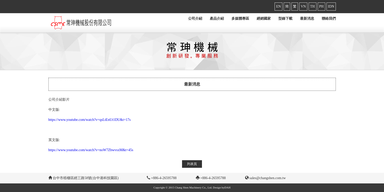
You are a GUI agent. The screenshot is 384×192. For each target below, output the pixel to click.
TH (312, 6)
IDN (331, 6)
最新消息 (307, 18)
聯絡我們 (329, 18)
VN (303, 6)
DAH (227, 187)
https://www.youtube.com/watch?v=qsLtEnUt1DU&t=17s (89, 120)
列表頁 (192, 164)
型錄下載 (285, 18)
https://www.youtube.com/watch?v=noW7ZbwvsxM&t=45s (90, 150)
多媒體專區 (240, 18)
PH (321, 6)
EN (278, 6)
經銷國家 (264, 18)
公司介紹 (195, 18)
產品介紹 (217, 18)
